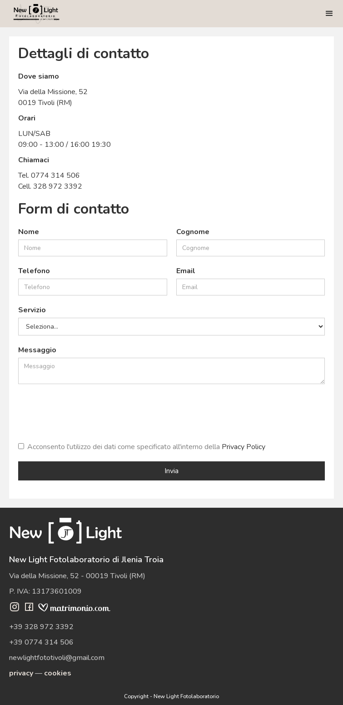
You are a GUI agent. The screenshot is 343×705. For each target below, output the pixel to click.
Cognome (192, 232)
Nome (28, 232)
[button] (329, 13)
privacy (21, 673)
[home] (36, 13)
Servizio (32, 310)
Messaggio (37, 350)
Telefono (34, 271)
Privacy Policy (243, 447)
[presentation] (87, 411)
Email (185, 271)
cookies (57, 673)
